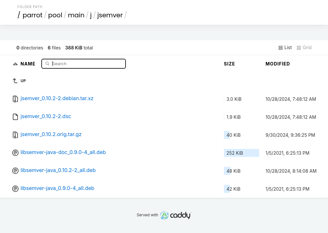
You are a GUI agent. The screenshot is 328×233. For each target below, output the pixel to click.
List (285, 47)
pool (55, 15)
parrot (33, 15)
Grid (304, 47)
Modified (278, 63)
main (76, 15)
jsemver (110, 15)
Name (28, 63)
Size (229, 63)
